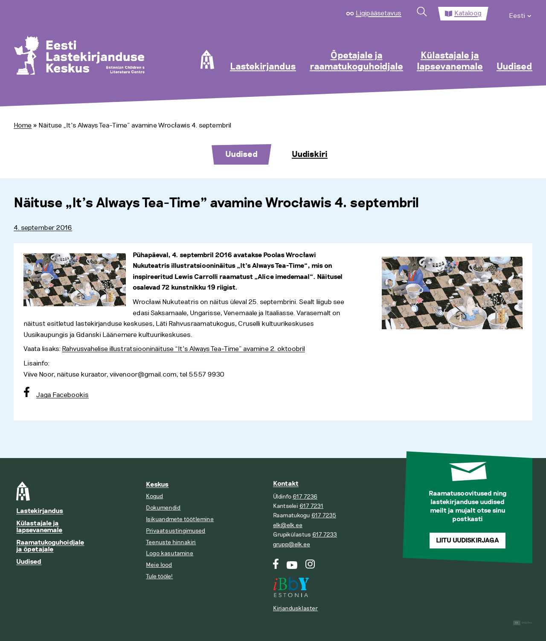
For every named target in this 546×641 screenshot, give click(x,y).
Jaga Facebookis (62, 395)
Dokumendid (163, 507)
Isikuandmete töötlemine (180, 519)
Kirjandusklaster (295, 608)
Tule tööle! (159, 576)
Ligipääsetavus (378, 13)
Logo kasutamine (169, 553)
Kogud (154, 496)
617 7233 (324, 534)
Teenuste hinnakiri (171, 542)
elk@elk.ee (287, 525)
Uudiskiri (310, 154)
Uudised (514, 67)
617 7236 (305, 496)
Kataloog (468, 13)
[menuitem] (520, 13)
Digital (522, 623)
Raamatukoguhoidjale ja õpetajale (50, 546)
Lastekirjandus (263, 67)
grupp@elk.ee (291, 544)
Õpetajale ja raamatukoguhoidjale (356, 61)
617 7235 (323, 515)
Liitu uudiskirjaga (467, 540)
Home (23, 125)
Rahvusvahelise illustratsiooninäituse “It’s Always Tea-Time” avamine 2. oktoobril (183, 349)
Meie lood (159, 564)
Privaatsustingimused (175, 530)
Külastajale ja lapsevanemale (450, 61)
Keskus (157, 484)
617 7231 (311, 506)
